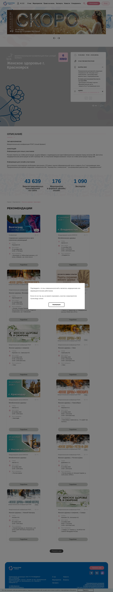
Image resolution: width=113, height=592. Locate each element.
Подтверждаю (56, 304)
